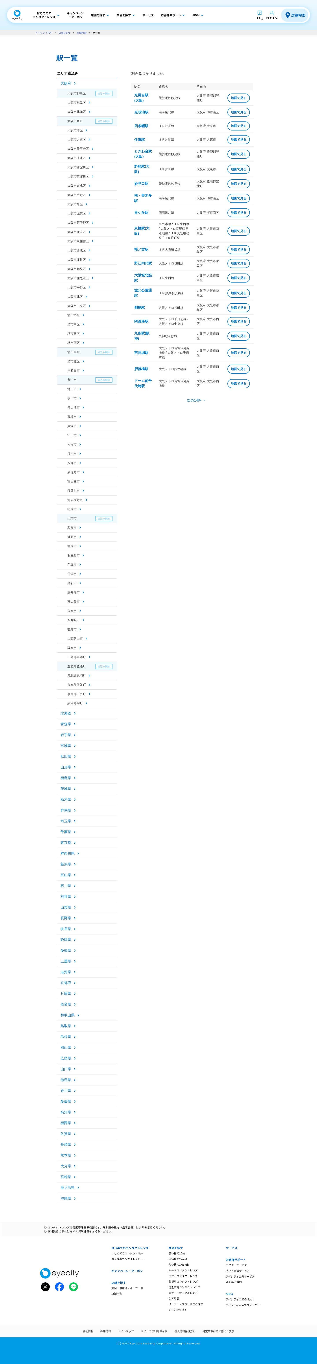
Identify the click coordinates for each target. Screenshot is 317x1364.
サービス (231, 1248)
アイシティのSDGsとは (239, 1299)
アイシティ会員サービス (240, 1276)
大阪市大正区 (76, 139)
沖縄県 (66, 1198)
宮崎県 (66, 1177)
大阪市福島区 (76, 102)
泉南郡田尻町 (76, 694)
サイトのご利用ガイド (154, 1331)
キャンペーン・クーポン (127, 1271)
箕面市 (72, 537)
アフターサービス (236, 1265)
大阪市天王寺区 (78, 149)
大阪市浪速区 (76, 158)
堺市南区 (73, 352)
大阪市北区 (75, 296)
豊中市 (72, 380)
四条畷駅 (141, 126)
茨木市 (72, 453)
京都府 (66, 983)
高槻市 (72, 417)
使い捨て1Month (179, 1264)
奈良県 (66, 1004)
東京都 (66, 842)
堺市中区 (73, 324)
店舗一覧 (116, 1293)
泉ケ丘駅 (141, 213)
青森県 (66, 724)
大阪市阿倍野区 (78, 222)
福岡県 (66, 1123)
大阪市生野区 (76, 195)
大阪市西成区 (76, 250)
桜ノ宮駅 (141, 249)
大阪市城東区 (76, 213)
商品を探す (176, 1248)
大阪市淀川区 (76, 259)
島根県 (66, 1037)
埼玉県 (66, 821)
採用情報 (105, 1331)
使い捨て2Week (178, 1259)
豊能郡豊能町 (76, 666)
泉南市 (72, 611)
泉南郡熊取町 (76, 685)
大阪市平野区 (76, 287)
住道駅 (139, 139)
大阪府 (66, 83)
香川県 (66, 1090)
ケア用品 (174, 1298)
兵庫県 (66, 993)
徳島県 (66, 1080)
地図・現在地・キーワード (127, 1288)
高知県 (66, 1112)
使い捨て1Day (177, 1253)
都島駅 (139, 307)
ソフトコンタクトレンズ (183, 1276)
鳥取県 (66, 1026)
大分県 (66, 1166)
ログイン (272, 18)
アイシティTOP (43, 32)
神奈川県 (68, 853)
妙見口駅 (141, 183)
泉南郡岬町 (75, 703)
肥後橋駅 (141, 369)
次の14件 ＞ (196, 400)
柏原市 (72, 546)
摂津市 (72, 574)
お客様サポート (236, 1260)
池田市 (72, 389)
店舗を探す (65, 32)
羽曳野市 (73, 555)
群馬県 (66, 810)
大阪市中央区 (76, 306)
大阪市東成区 (76, 185)
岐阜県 (66, 929)
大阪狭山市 (75, 638)
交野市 (72, 629)
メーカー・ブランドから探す (186, 1304)
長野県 (66, 918)
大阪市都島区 (76, 93)
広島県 (66, 1058)
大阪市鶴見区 (76, 269)
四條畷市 (73, 620)
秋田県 (66, 756)
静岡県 (66, 940)
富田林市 (73, 481)
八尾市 (72, 463)
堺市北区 (73, 361)
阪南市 (72, 648)
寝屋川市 (73, 490)
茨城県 (66, 789)
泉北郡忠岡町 (76, 675)
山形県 (66, 767)
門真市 (72, 564)
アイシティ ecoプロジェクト (243, 1305)
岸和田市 (73, 370)
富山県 (66, 875)
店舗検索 (298, 15)
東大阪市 (73, 601)
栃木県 (66, 799)
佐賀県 (66, 1134)
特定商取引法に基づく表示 (218, 1331)
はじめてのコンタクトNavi (127, 1253)
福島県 (66, 778)
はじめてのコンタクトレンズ (130, 1248)
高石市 (72, 583)
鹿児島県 (68, 1188)
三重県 (66, 961)
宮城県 (66, 745)
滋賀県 (66, 972)
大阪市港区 (75, 130)
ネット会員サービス (238, 1270)
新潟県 (66, 864)
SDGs (229, 1294)
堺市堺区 (73, 315)
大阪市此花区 (76, 112)
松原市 (72, 509)
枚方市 (72, 444)
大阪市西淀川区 (78, 167)
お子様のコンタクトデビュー (128, 1259)
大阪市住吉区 (76, 232)
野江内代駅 (143, 263)
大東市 (72, 518)
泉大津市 (73, 407)
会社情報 (88, 1331)
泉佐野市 (73, 472)
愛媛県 (66, 1101)
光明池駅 (141, 112)
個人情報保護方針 (184, 1331)
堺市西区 (73, 343)
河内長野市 (75, 500)
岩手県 (66, 735)
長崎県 (66, 1144)
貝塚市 (72, 426)
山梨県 (66, 907)
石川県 (66, 886)
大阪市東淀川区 (78, 176)
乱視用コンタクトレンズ (183, 1281)
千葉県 (66, 832)
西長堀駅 (141, 353)
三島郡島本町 (76, 657)
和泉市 (72, 527)
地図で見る (238, 98)
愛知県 (66, 950)
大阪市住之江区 (78, 278)
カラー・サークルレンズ (183, 1292)
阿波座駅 (141, 321)
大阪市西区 (75, 121)
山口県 (66, 1069)
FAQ (260, 18)
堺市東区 (73, 333)
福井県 (66, 896)
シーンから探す (178, 1309)
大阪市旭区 (75, 204)
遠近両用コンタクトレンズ (184, 1287)
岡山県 (66, 1047)
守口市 (72, 435)
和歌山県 (68, 1015)
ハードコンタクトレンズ (183, 1270)
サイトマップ (126, 1331)
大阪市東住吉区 (78, 241)
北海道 (66, 713)
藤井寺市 (73, 592)
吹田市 (72, 398)
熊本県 (66, 1155)
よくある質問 (234, 1282)
